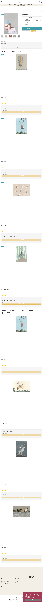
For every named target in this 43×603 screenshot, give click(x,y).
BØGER (16, 575)
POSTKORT (17, 581)
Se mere (16, 582)
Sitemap (2, 586)
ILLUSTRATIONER (18, 577)
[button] (41, 11)
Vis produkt (21, 111)
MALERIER (17, 578)
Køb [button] (33, 31)
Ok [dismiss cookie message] (32, 599)
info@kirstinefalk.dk (6, 583)
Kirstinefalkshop (21, 597)
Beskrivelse (3, 41)
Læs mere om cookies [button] (29, 597)
